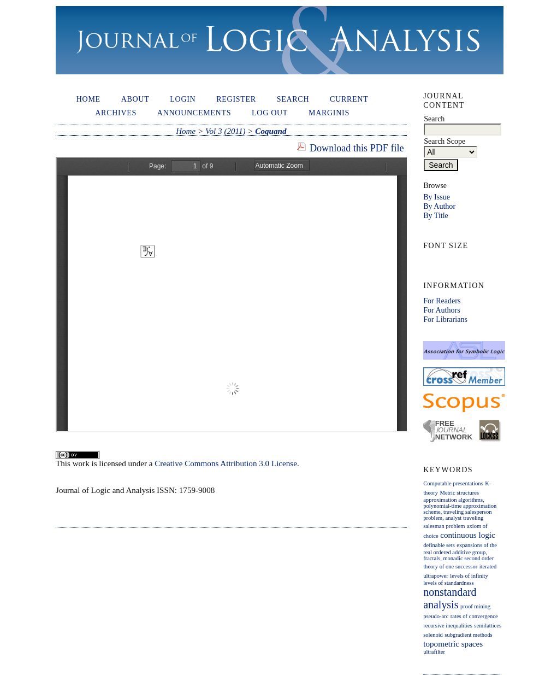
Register (236, 99)
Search (293, 99)
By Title (435, 215)
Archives (116, 112)
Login (182, 99)
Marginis (329, 112)
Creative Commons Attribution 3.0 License (226, 463)
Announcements (194, 112)
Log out (270, 112)
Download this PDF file (357, 148)
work (81, 463)
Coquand (270, 131)
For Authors (441, 310)
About (135, 99)
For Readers (441, 300)
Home (88, 99)
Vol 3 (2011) (225, 131)
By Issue (436, 196)
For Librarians (445, 319)
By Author (439, 206)
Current (349, 99)
